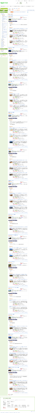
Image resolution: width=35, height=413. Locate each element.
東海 (1, 43)
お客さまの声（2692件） (11, 182)
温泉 (1, 51)
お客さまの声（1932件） (11, 263)
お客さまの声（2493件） (11, 114)
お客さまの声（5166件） (11, 49)
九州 (1, 46)
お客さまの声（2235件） (11, 289)
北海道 (14, 8)
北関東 (2, 39)
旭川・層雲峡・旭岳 (4, 29)
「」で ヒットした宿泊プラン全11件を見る (21, 110)
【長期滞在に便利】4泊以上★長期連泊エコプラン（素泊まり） (16, 34)
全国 (12, 8)
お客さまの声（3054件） (11, 216)
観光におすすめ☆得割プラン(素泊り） (13, 99)
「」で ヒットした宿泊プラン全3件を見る (21, 365)
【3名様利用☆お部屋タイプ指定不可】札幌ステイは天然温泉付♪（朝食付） (18, 274)
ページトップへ (33, 411)
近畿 (1, 44)
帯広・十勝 (3, 26)
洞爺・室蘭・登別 (4, 37)
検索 (16, 409)
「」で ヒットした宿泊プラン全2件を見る (21, 285)
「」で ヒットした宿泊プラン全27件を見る (21, 79)
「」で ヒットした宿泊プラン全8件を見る (21, 178)
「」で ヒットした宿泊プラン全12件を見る (21, 45)
